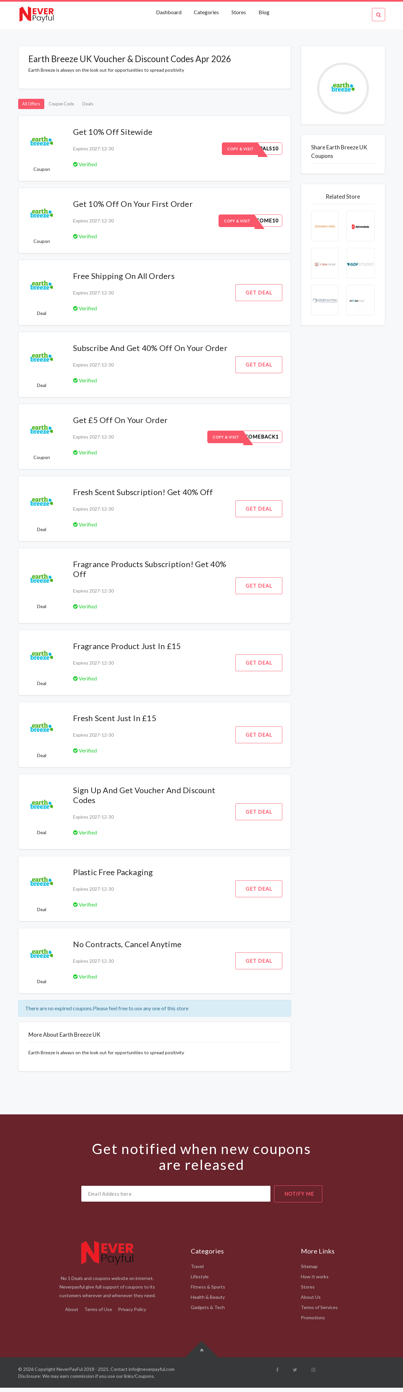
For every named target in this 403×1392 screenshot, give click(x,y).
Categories (206, 12)
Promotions (313, 1322)
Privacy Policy (132, 1313)
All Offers (36, 106)
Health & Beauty (208, 1301)
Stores (238, 12)
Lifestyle (200, 1281)
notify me (299, 1198)
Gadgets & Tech (208, 1311)
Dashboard (169, 12)
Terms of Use (98, 1313)
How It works (315, 1281)
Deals (115, 106)
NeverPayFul (70, 1373)
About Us (311, 1301)
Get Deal (259, 297)
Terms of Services (319, 1311)
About (71, 1313)
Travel (197, 1270)
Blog (264, 12)
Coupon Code (79, 106)
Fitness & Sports (208, 1291)
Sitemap (309, 1270)
